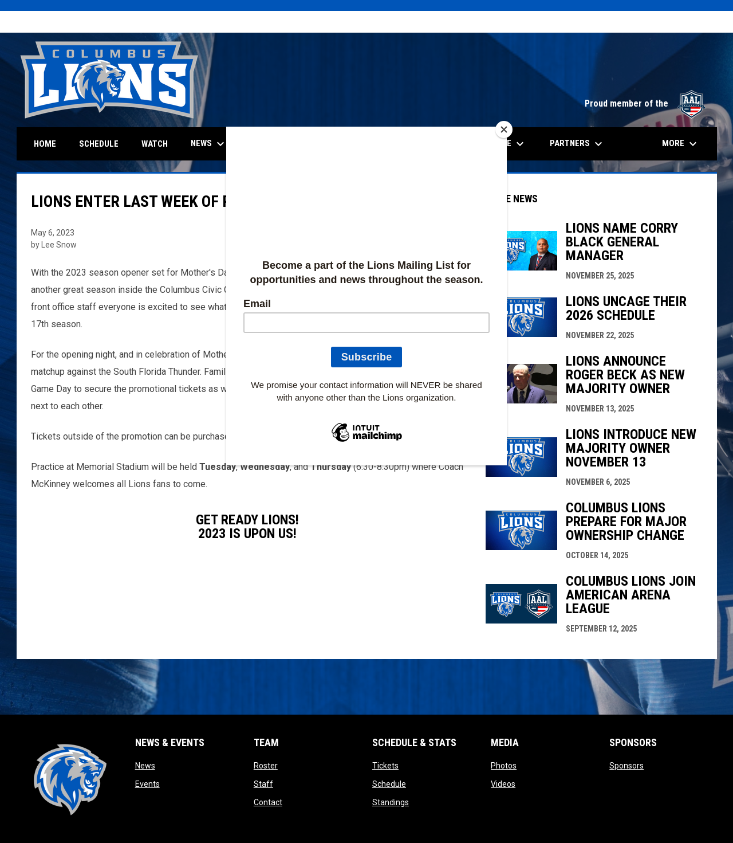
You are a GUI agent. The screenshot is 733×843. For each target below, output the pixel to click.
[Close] (504, 129)
